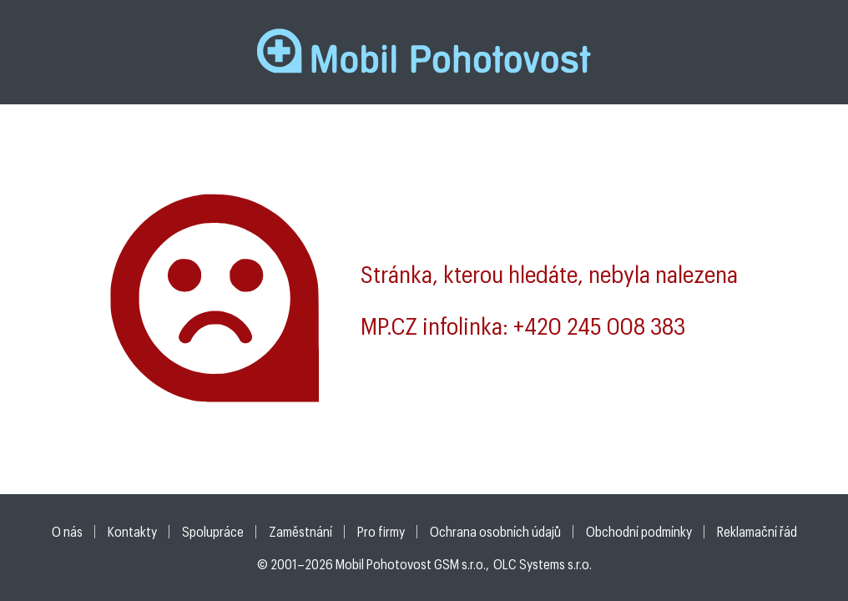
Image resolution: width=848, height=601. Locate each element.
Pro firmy (381, 531)
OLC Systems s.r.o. (542, 564)
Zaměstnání (300, 531)
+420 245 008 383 (599, 325)
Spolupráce (213, 531)
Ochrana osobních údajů (495, 531)
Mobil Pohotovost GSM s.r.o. (411, 564)
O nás (67, 531)
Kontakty (132, 531)
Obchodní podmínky (639, 531)
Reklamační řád (757, 531)
